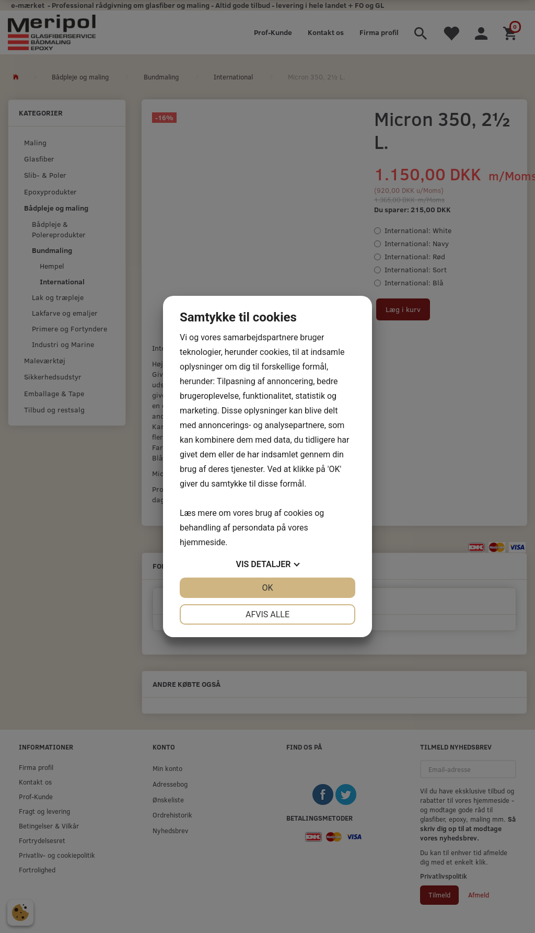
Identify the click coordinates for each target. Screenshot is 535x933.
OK (267, 588)
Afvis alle (267, 614)
